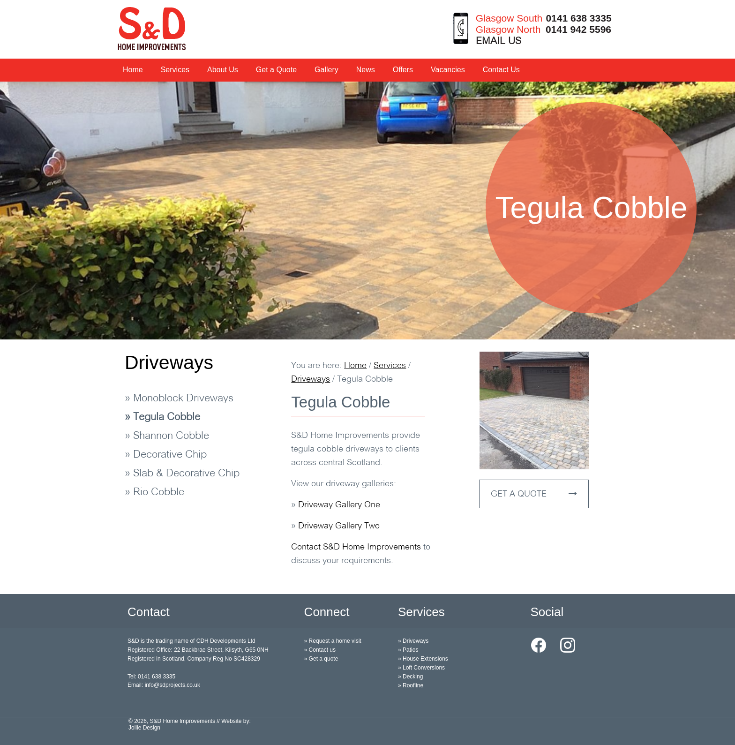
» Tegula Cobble (162, 417)
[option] (367, 210)
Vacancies (448, 70)
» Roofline (410, 685)
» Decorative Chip (166, 455)
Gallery (326, 70)
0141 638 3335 (578, 18)
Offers (403, 70)
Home (133, 70)
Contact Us (501, 70)
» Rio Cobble (154, 492)
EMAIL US (498, 41)
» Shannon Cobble (167, 436)
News (365, 70)
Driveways (169, 362)
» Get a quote (321, 658)
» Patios (408, 650)
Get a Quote (276, 70)
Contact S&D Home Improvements (356, 547)
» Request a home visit (332, 641)
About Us (222, 70)
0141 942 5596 (578, 29)
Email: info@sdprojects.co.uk (164, 685)
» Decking (410, 676)
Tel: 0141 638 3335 (151, 676)
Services (175, 70)
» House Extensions (423, 658)
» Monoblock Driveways (179, 398)
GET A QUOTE (534, 494)
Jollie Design (144, 727)
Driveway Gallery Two (339, 526)
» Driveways (413, 641)
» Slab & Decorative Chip (182, 473)
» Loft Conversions (421, 667)
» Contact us (320, 650)
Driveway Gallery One (339, 505)
